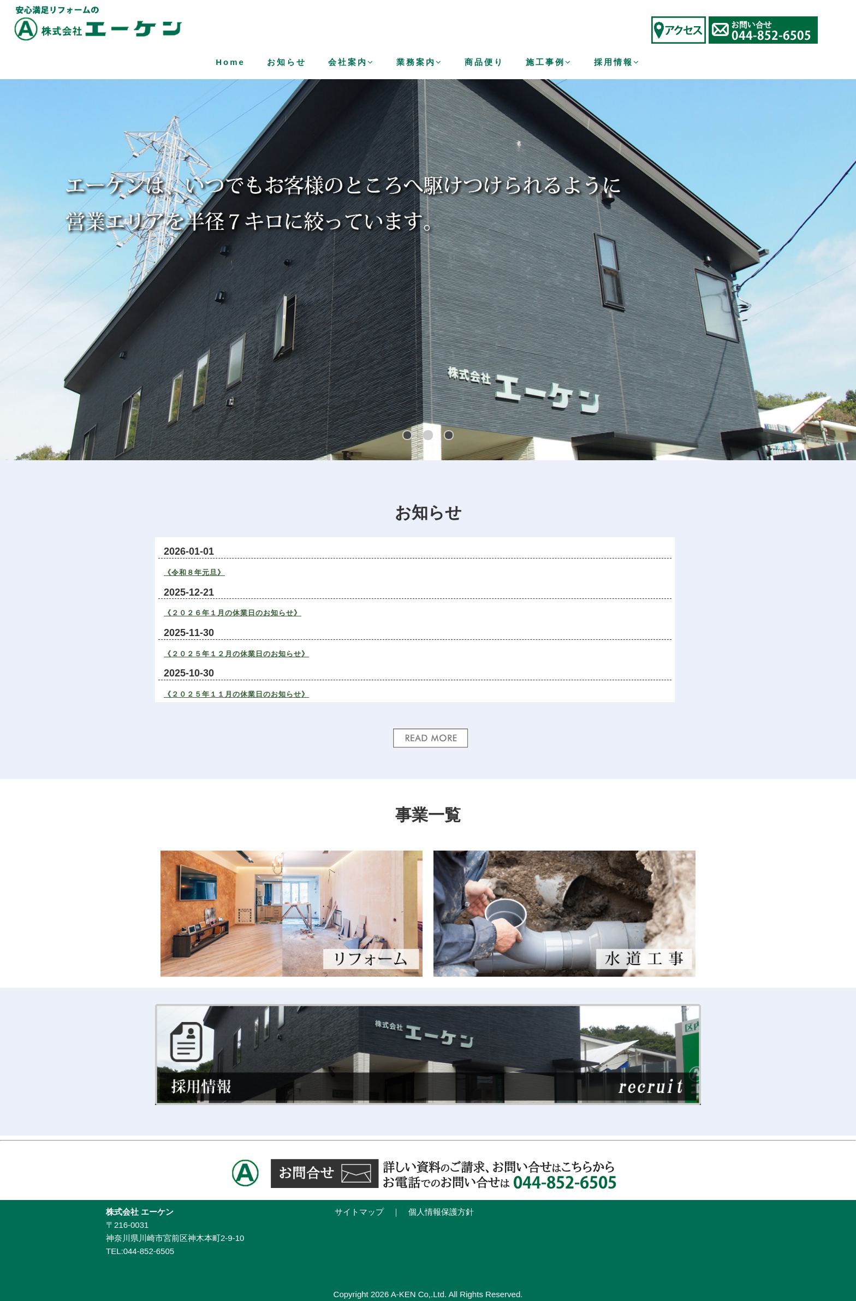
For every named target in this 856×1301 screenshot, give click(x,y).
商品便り (484, 62)
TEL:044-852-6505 (140, 1251)
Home (230, 62)
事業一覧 (428, 815)
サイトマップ (359, 1211)
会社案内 (351, 62)
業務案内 (419, 62)
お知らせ (286, 62)
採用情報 (617, 62)
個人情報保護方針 (441, 1211)
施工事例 (549, 62)
